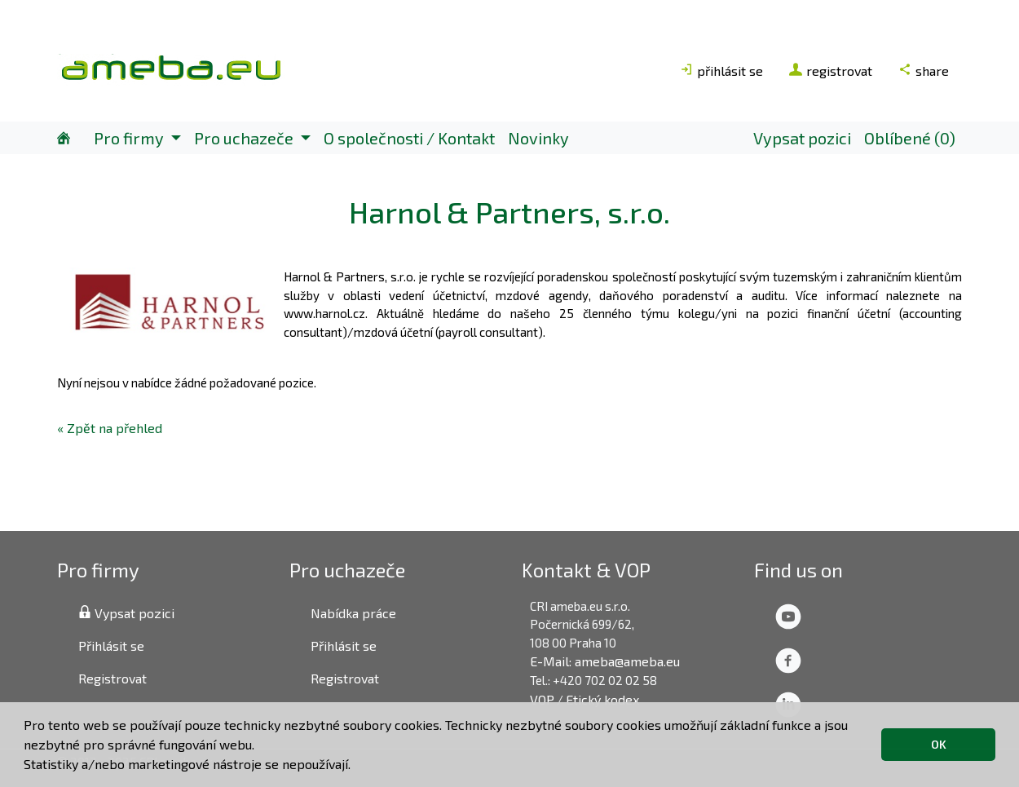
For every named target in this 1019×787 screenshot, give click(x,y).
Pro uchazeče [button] (245, 138)
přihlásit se (721, 70)
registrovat (830, 70)
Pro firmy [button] (130, 138)
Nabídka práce (353, 613)
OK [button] (938, 744)
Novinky (538, 138)
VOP (542, 699)
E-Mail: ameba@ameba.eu (605, 661)
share (923, 70)
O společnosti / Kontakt (409, 138)
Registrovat (112, 678)
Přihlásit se (111, 645)
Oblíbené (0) (909, 138)
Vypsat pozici (802, 138)
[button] (356, 766)
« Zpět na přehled (109, 428)
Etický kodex (602, 699)
